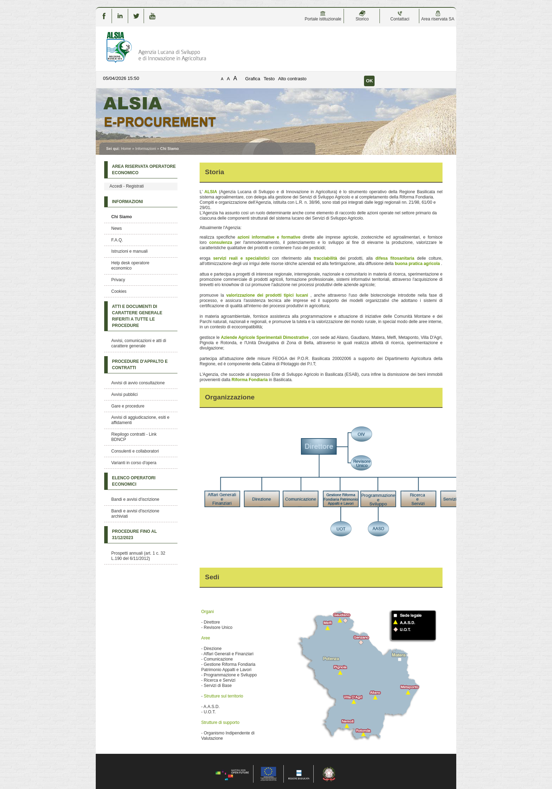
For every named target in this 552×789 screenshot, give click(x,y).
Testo (269, 78)
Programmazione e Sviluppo (230, 675)
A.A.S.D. (211, 706)
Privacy (118, 279)
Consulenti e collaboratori (135, 451)
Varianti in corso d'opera (133, 462)
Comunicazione (218, 659)
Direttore (212, 622)
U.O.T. (210, 711)
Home (126, 148)
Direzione (213, 648)
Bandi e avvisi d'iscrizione (135, 499)
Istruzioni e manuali (129, 251)
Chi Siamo (121, 216)
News (116, 228)
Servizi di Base (218, 685)
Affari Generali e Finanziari (228, 653)
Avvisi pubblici (124, 394)
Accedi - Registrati (126, 186)
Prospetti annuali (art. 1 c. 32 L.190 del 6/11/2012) (138, 556)
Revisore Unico (218, 627)
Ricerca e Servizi (220, 680)
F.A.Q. (117, 240)
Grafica (253, 78)
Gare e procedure (127, 406)
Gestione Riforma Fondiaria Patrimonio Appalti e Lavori (228, 667)
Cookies (118, 291)
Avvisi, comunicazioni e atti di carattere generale (138, 343)
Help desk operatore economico (130, 265)
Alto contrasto (292, 78)
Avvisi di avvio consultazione (138, 382)
